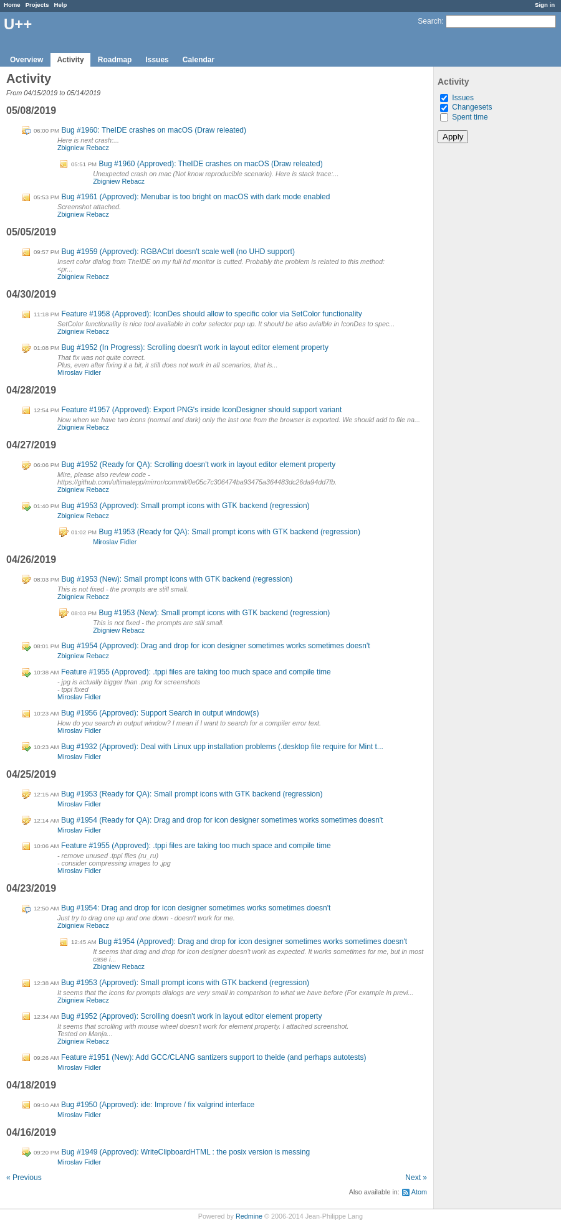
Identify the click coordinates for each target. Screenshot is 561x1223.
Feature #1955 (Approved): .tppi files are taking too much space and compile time (196, 672)
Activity (70, 59)
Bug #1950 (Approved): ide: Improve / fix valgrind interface (157, 1104)
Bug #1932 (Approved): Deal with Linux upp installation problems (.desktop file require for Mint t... (222, 746)
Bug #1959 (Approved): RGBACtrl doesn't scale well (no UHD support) (177, 251)
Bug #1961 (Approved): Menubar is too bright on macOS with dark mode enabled (195, 196)
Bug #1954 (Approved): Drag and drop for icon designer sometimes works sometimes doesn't (215, 645)
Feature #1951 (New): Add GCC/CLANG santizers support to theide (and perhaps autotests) (214, 1057)
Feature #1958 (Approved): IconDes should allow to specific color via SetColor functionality (211, 313)
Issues (156, 59)
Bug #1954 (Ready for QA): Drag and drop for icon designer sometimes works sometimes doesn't (222, 820)
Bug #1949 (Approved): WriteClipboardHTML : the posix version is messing (185, 1152)
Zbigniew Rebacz (83, 147)
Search (429, 21)
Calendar (198, 59)
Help (60, 4)
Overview (26, 59)
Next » (416, 1177)
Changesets (472, 107)
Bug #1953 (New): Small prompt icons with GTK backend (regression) (176, 579)
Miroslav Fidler (79, 372)
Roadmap (115, 59)
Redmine (249, 1216)
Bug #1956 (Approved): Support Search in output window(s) (160, 713)
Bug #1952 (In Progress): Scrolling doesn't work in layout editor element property (194, 347)
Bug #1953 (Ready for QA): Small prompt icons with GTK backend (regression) (229, 531)
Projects (37, 4)
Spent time (469, 117)
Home (12, 4)
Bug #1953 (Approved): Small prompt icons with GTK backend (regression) (185, 505)
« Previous (24, 1177)
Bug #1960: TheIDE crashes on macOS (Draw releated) (153, 130)
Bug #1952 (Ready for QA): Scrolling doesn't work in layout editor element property (198, 464)
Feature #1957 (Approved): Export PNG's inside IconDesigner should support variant (201, 409)
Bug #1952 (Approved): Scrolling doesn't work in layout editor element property (191, 1016)
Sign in (545, 4)
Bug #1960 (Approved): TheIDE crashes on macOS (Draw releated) (210, 163)
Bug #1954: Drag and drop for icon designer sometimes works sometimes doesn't (196, 908)
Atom (419, 1192)
